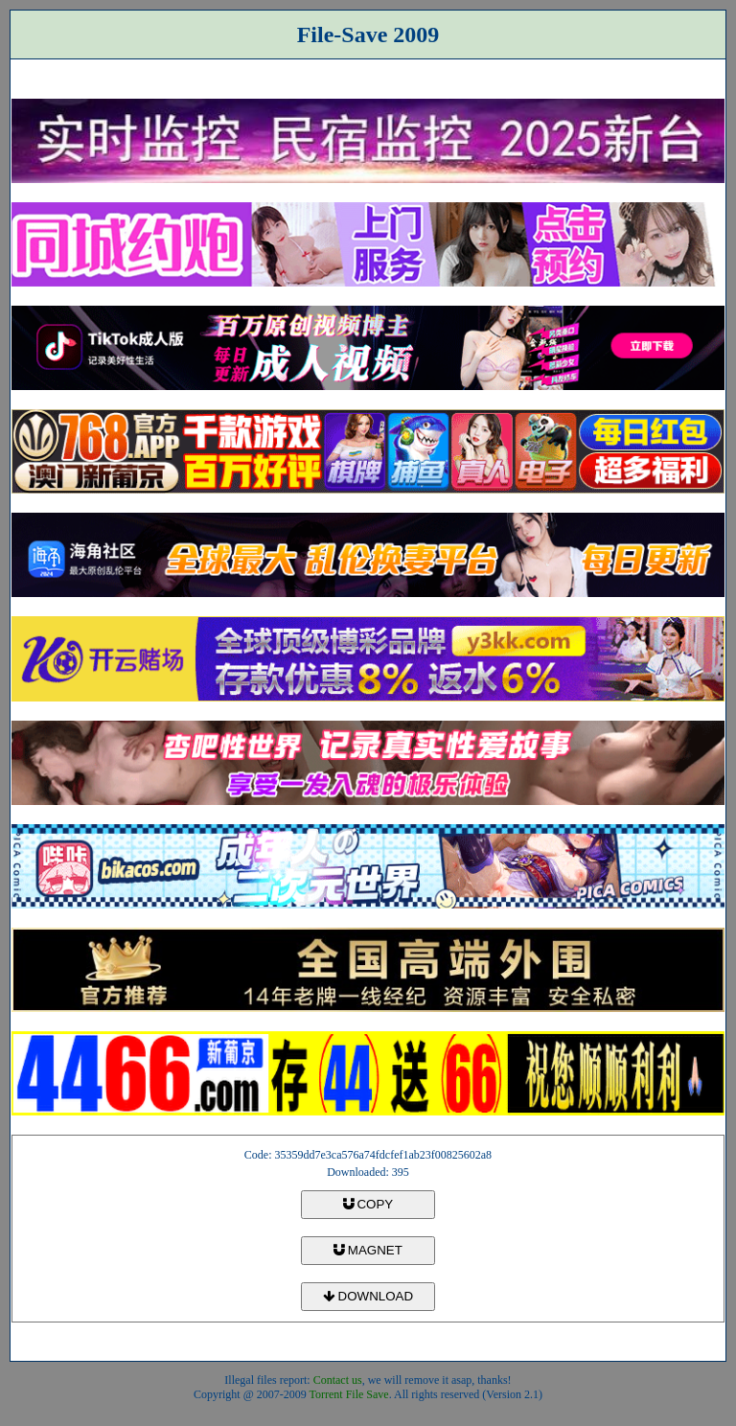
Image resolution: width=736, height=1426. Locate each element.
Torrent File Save (349, 1394)
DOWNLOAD (368, 1296)
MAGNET (368, 1250)
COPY (368, 1204)
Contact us (337, 1380)
